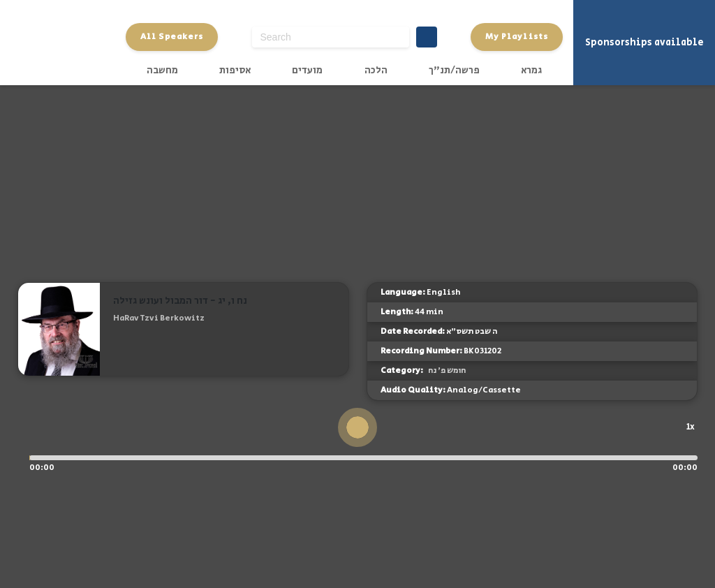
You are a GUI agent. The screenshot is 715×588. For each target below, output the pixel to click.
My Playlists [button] (516, 37)
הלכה (376, 71)
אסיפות (235, 71)
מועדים (307, 71)
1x (690, 426)
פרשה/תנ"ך (454, 71)
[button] (118, 340)
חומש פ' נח (447, 370)
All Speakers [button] (171, 37)
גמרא (531, 71)
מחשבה (162, 71)
